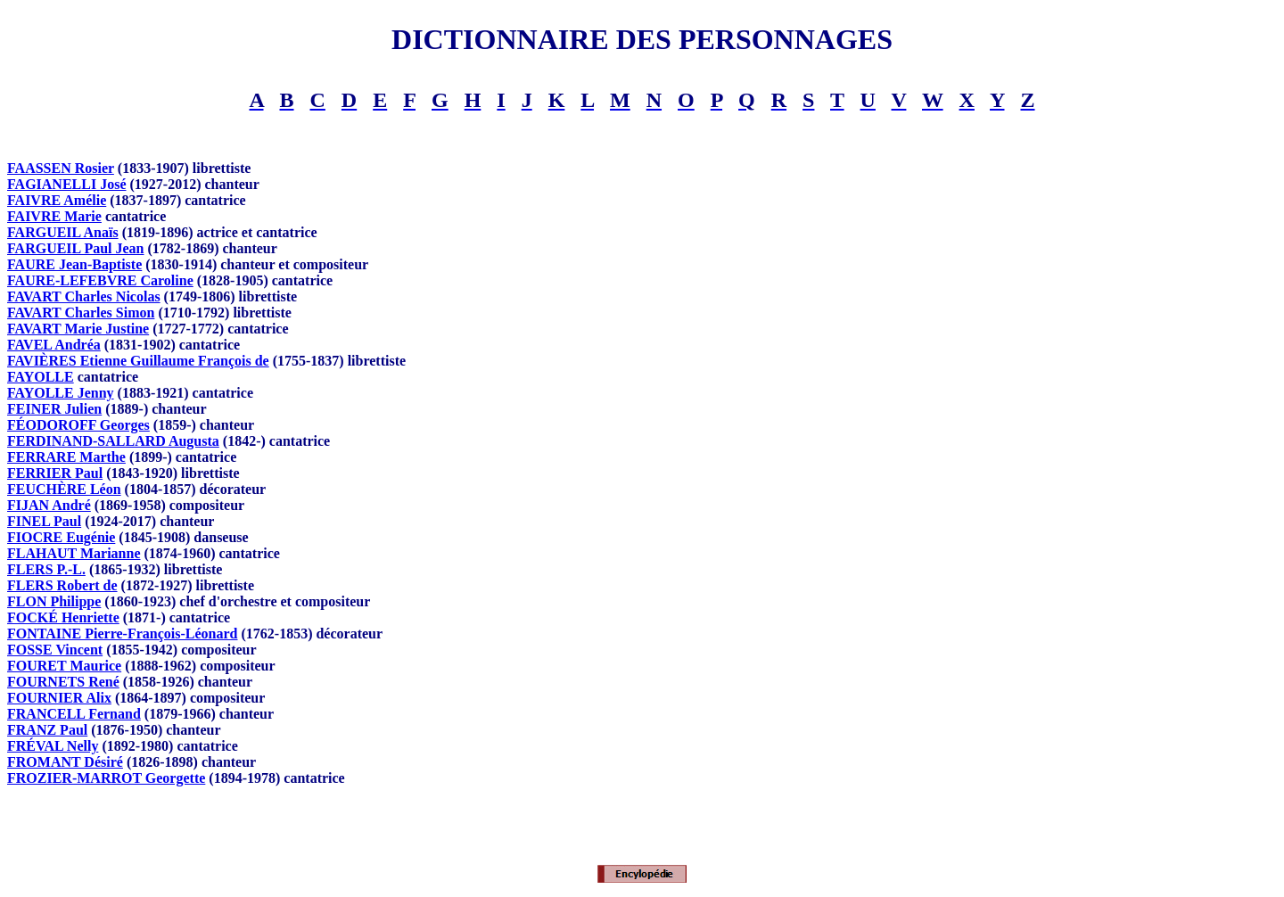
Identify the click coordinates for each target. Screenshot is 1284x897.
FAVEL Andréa (54, 344)
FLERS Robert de (62, 585)
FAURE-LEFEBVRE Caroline (100, 280)
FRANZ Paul (47, 729)
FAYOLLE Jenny (60, 392)
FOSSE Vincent (55, 649)
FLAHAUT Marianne (73, 553)
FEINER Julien (54, 408)
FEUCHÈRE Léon (64, 489)
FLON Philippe (54, 601)
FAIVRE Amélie (56, 200)
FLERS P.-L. (46, 569)
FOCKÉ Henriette (63, 617)
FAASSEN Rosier (60, 168)
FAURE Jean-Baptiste (74, 264)
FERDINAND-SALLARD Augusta (113, 440)
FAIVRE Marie (54, 216)
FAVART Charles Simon (80, 312)
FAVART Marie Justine (78, 328)
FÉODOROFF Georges (78, 424)
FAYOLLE (40, 376)
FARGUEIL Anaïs (63, 232)
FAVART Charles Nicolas (83, 296)
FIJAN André (49, 505)
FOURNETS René (63, 681)
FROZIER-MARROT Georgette (106, 778)
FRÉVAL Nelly (52, 745)
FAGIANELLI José (67, 184)
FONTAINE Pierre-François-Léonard (122, 633)
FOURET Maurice (64, 665)
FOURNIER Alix (59, 697)
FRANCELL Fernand (74, 713)
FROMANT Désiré (65, 761)
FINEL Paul (44, 521)
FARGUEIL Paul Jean (75, 248)
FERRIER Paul (55, 473)
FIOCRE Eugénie (61, 537)
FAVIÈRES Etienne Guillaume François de (138, 360)
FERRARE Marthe (66, 457)
